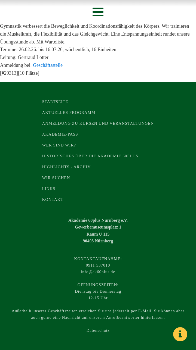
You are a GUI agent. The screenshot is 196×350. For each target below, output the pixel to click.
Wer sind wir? (59, 145)
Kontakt (52, 199)
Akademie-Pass (60, 134)
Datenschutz (97, 330)
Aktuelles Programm (68, 112)
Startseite (55, 101)
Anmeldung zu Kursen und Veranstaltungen (98, 123)
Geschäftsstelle (48, 65)
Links (48, 188)
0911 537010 (98, 265)
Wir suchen (56, 178)
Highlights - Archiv (66, 167)
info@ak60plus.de (98, 272)
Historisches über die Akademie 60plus (90, 156)
